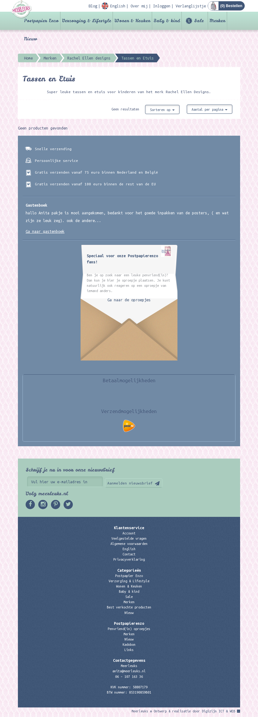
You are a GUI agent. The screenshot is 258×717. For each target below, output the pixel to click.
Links (129, 650)
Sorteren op (162, 110)
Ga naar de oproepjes (129, 300)
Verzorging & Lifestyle (86, 20)
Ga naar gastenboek (45, 231)
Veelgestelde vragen (129, 538)
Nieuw (30, 39)
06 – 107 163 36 (129, 676)
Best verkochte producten (129, 607)
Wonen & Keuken (132, 20)
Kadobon (129, 644)
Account (129, 533)
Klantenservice (129, 527)
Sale (199, 20)
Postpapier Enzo (41, 20)
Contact (129, 554)
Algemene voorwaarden (129, 544)
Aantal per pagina (209, 109)
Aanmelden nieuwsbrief (130, 483)
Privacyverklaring (129, 559)
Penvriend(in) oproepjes (129, 629)
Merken (217, 20)
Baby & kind (167, 20)
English (129, 549)
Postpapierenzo (129, 623)
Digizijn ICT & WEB (218, 711)
